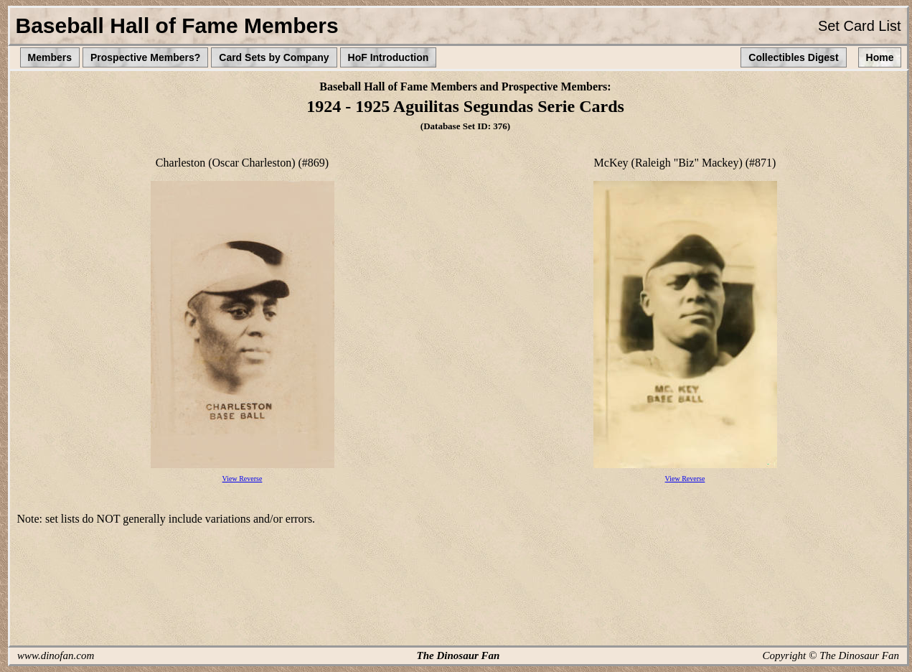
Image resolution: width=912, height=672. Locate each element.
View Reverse (242, 478)
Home (880, 57)
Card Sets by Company (274, 57)
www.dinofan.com (55, 655)
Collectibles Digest (793, 57)
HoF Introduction (388, 57)
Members (50, 57)
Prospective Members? (145, 57)
